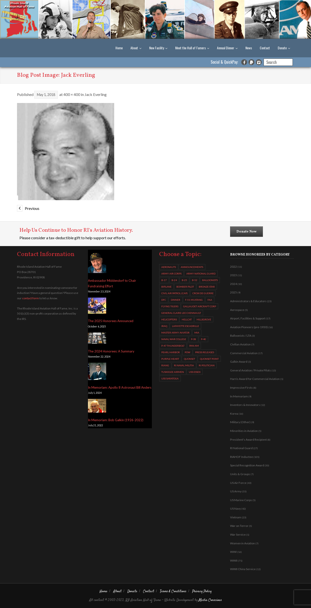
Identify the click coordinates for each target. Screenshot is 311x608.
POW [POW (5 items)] (187, 352)
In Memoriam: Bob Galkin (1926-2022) (115, 420)
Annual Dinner (225, 47)
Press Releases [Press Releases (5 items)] (204, 352)
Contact (265, 47)
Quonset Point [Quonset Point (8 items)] (209, 358)
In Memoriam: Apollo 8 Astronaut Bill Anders (119, 387)
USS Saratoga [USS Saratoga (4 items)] (170, 378)
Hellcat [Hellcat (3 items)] (187, 319)
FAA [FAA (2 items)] (209, 299)
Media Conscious (210, 600)
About (134, 47)
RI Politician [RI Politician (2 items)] (207, 365)
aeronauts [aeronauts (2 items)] (168, 266)
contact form (30, 298)
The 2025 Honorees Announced (110, 321)
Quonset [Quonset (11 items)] (189, 358)
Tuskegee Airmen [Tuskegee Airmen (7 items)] (172, 371)
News (248, 47)
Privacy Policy (202, 591)
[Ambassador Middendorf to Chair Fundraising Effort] (97, 262)
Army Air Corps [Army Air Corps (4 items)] (171, 273)
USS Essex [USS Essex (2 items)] (194, 371)
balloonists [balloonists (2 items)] (210, 280)
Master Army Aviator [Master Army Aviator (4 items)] (175, 332)
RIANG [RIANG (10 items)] (165, 365)
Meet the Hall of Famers (190, 47)
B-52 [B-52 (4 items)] (194, 280)
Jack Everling (96, 94)
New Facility (156, 47)
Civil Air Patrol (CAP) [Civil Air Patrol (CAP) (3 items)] (174, 293)
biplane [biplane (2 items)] (166, 286)
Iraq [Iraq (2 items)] (164, 326)
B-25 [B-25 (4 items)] (184, 280)
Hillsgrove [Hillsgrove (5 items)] (204, 319)
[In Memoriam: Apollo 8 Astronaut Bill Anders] (97, 372)
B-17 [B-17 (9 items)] (164, 280)
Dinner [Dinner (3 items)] (175, 299)
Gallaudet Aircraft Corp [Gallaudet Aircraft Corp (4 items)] (199, 306)
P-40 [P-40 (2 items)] (203, 339)
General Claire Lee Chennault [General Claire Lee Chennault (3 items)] (181, 312)
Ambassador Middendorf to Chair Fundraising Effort (112, 283)
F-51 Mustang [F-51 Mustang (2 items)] (194, 299)
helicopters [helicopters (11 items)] (169, 319)
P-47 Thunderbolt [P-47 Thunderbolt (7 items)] (172, 345)
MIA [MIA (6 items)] (196, 332)
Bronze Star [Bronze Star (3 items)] (207, 286)
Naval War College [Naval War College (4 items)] (173, 339)
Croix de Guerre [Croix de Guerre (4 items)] (203, 293)
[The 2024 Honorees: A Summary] (97, 339)
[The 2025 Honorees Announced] (97, 306)
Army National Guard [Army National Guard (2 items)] (201, 273)
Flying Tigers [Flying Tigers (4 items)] (169, 306)
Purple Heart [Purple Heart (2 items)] (170, 358)
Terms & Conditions (173, 591)
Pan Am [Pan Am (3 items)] (194, 345)
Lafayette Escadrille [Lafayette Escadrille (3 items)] (185, 326)
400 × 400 (71, 94)
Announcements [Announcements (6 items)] (192, 266)
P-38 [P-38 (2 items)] (193, 339)
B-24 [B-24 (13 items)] (174, 280)
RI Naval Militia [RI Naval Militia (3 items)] (184, 365)
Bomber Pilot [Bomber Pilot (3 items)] (185, 286)
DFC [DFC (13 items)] (163, 299)
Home (119, 47)
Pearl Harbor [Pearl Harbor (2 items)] (170, 352)
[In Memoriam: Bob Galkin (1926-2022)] (97, 407)
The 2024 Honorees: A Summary (111, 351)
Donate (282, 47)
